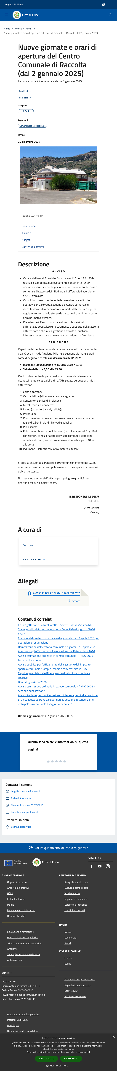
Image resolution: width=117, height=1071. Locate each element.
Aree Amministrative (18, 888)
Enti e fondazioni (16, 899)
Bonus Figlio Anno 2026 (32, 682)
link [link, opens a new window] (88, 1052)
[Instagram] (108, 866)
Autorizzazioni (14, 960)
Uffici (10, 893)
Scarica (73, 601)
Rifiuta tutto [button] (71, 1058)
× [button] (113, 1037)
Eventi (67, 963)
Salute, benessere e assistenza (23, 954)
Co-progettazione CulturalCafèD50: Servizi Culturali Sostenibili (55, 625)
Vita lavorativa (72, 893)
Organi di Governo (17, 882)
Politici (10, 905)
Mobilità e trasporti (74, 910)
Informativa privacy (17, 1020)
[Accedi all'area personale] (103, 4)
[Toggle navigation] (6, 15)
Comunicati (70, 937)
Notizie (68, 932)
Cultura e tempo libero (76, 888)
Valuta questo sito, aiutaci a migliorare (58, 847)
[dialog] (58, 1052)
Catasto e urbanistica (75, 905)
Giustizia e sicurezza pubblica (22, 937)
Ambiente (12, 949)
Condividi (25, 91)
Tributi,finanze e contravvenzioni (24, 943)
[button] (58, 1065)
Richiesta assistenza (75, 996)
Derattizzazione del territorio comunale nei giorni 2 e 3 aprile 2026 (57, 647)
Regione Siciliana (14, 4)
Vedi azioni (26, 98)
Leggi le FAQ (71, 991)
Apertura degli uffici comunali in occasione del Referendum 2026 (56, 651)
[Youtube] (100, 866)
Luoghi (68, 958)
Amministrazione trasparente (23, 1014)
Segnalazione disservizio (77, 985)
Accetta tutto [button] (46, 1058)
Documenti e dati (16, 916)
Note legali (13, 1025)
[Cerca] (110, 15)
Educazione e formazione (20, 932)
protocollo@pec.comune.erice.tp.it (26, 995)
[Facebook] (91, 866)
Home (7, 28)
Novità (18, 28)
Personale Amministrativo (21, 910)
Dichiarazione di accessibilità (22, 1031)
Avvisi (29, 28)
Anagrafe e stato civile (76, 882)
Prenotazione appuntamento (79, 979)
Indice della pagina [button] (32, 215)
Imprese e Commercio (75, 899)
